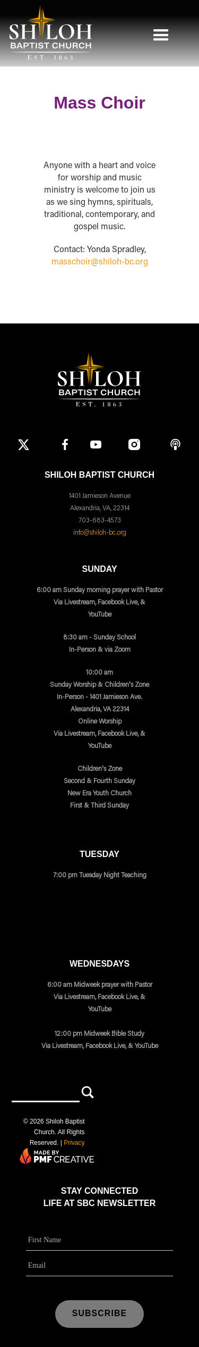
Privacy (74, 1142)
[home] (48, 32)
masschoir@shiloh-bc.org (99, 262)
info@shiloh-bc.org (99, 532)
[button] (161, 32)
